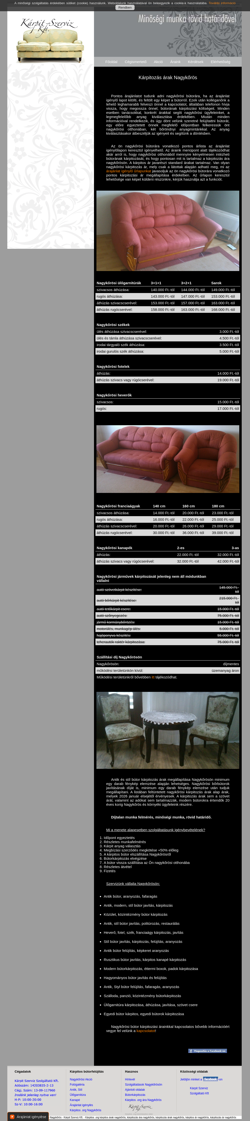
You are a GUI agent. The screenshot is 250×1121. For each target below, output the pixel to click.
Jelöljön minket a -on (201, 1079)
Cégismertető (135, 62)
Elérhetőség (220, 62)
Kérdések (195, 62)
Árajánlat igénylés (81, 1105)
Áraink (175, 62)
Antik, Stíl (76, 1089)
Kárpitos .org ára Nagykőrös (143, 1100)
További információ (222, 3)
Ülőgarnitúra (78, 1095)
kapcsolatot (145, 1031)
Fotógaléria (77, 1084)
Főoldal (111, 62)
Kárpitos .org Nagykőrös (85, 1110)
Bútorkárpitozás (135, 1095)
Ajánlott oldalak (135, 1089)
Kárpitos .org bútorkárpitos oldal (139, 1114)
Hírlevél (130, 1079)
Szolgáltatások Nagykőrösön (143, 1084)
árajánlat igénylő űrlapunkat (128, 171)
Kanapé (75, 1100)
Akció (158, 62)
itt (153, 677)
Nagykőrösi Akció (81, 1079)
